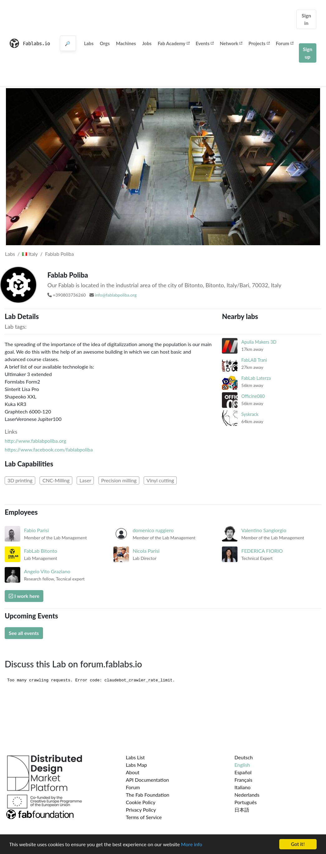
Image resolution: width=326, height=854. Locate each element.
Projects (258, 43)
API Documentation (147, 780)
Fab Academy (173, 43)
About (133, 772)
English (242, 765)
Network (231, 43)
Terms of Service (144, 817)
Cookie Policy (141, 802)
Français (243, 780)
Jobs (146, 43)
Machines (126, 43)
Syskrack (249, 414)
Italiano (242, 787)
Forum (284, 43)
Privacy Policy (141, 810)
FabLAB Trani (254, 360)
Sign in (306, 19)
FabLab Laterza (256, 378)
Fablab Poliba (59, 254)
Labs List (135, 757)
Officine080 (253, 396)
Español (243, 772)
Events (205, 43)
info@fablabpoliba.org (116, 295)
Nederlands (246, 795)
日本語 (241, 810)
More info (191, 845)
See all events (24, 633)
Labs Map (136, 765)
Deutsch (243, 757)
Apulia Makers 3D (258, 342)
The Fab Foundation (148, 795)
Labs (88, 43)
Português (245, 802)
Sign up (307, 53)
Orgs (105, 43)
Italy (30, 254)
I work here (24, 596)
